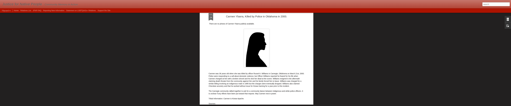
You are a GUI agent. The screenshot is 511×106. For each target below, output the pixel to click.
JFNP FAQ (37, 10)
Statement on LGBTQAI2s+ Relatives (81, 10)
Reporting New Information (53, 10)
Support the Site (104, 10)
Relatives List (25, 10)
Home (16, 10)
